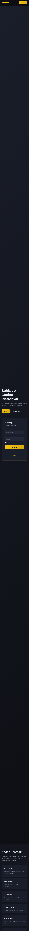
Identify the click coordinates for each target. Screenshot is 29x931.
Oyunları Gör (16, 411)
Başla (5, 411)
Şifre (6, 436)
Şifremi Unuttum (20, 443)
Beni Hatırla (8, 443)
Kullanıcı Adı (8, 429)
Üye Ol (14, 455)
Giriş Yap (23, 2)
